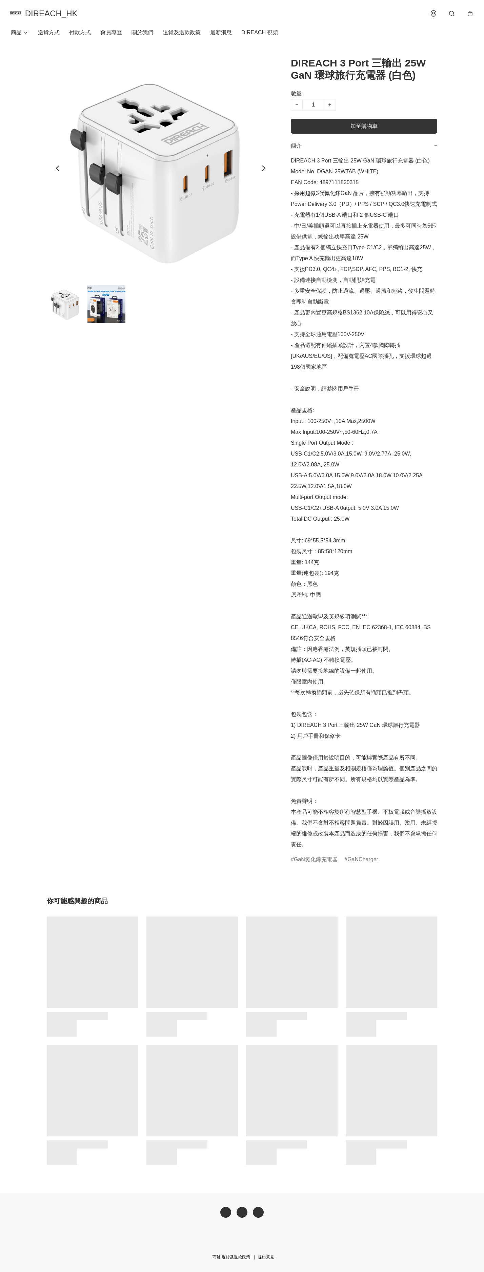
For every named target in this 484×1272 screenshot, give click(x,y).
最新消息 (221, 34)
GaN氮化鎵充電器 (316, 861)
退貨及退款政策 (182, 34)
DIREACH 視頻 (259, 34)
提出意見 (266, 1257)
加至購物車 (364, 127)
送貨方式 (49, 34)
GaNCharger (362, 861)
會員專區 (111, 34)
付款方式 (80, 34)
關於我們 (142, 34)
